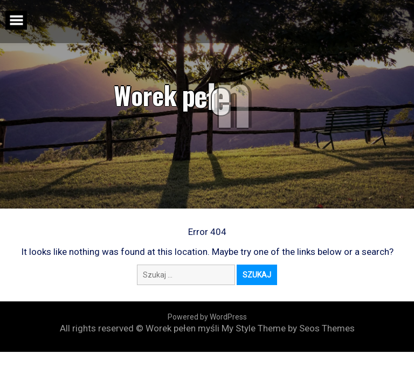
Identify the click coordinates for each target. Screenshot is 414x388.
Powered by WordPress (207, 317)
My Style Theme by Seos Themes (288, 328)
